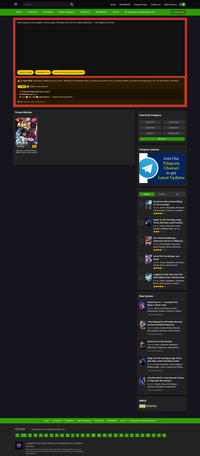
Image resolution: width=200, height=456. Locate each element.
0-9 (23, 435)
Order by (173, 133)
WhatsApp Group (43, 72)
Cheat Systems (159, 210)
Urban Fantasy (174, 331)
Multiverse (173, 345)
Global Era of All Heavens (159, 341)
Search (162, 139)
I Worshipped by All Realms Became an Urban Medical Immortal (164, 323)
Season (174, 122)
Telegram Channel (25, 72)
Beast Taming (158, 247)
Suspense (170, 311)
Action (162, 208)
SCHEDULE (99, 421)
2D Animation (165, 244)
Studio (150, 127)
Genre (150, 122)
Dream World (170, 387)
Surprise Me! (178, 12)
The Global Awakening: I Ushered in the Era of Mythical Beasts (168, 239)
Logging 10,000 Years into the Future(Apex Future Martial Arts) (168, 276)
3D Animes (69, 421)
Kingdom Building (160, 229)
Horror (174, 308)
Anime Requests (84, 421)
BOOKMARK (124, 4)
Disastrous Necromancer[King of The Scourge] (167, 203)
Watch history (170, 4)
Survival (162, 311)
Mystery (177, 328)
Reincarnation (153, 331)
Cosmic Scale (159, 384)
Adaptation (170, 208)
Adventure (180, 208)
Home (113, 4)
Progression (162, 347)
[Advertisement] (100, 47)
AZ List (123, 421)
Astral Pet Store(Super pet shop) (166, 257)
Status (173, 127)
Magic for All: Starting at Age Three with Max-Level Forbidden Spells (169, 221)
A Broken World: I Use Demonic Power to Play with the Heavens (165, 379)
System (178, 311)
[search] (72, 4)
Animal (156, 265)
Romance (163, 331)
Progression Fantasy (175, 367)
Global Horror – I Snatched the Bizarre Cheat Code (162, 303)
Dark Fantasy (165, 308)
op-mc (177, 229)
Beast (162, 265)
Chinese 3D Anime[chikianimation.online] (68, 72)
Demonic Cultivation (155, 387)
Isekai (177, 226)
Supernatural (152, 311)
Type (150, 133)
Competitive (179, 210)
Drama (163, 328)
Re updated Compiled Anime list (143, 421)
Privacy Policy (140, 4)
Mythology (151, 347)
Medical (170, 328)
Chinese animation (173, 247)
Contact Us (156, 4)
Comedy (170, 210)
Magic (170, 229)
